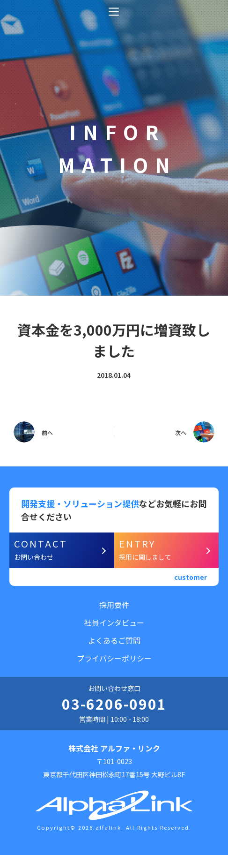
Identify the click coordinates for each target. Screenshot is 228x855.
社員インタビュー (114, 622)
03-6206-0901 (114, 703)
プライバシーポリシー (114, 658)
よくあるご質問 (114, 640)
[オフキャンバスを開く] (114, 12)
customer (190, 577)
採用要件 (114, 604)
